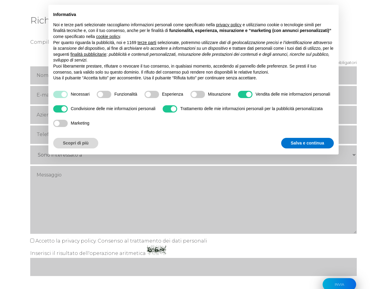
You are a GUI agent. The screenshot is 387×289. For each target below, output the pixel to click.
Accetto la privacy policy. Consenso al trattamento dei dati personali (121, 201)
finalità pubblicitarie (88, 54)
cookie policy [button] (108, 36)
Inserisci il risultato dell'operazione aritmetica (88, 214)
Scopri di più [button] (76, 143)
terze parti (147, 42)
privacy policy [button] (229, 24)
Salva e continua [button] (307, 143)
